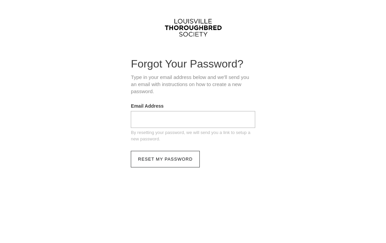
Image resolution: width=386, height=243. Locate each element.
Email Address (147, 106)
